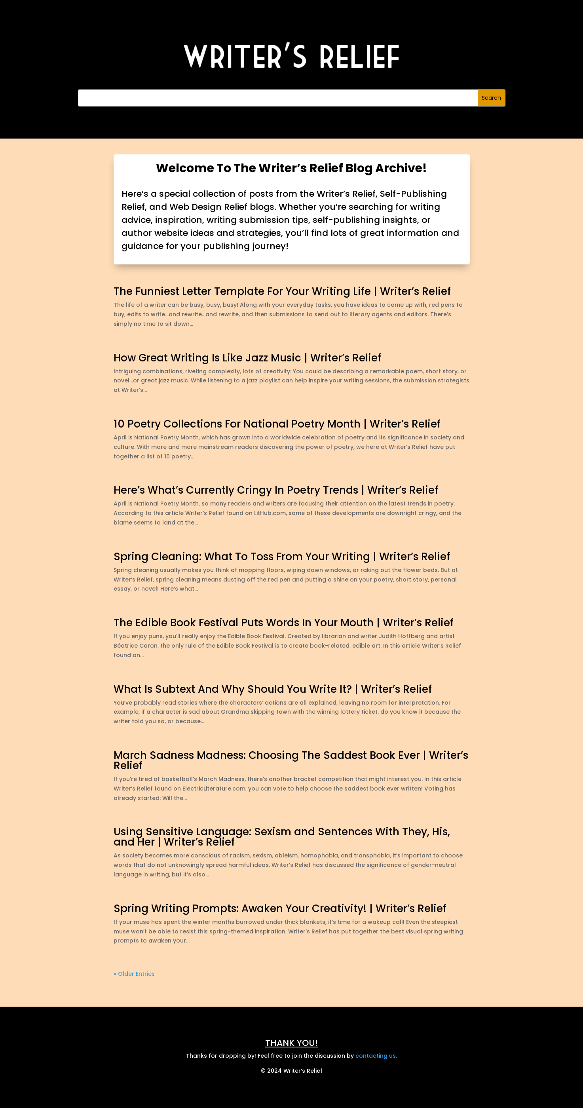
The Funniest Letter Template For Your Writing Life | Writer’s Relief (282, 291)
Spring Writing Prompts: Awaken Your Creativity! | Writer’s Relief (280, 908)
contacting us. (376, 1056)
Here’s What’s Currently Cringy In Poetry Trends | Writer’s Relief (276, 490)
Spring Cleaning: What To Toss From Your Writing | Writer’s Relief (282, 556)
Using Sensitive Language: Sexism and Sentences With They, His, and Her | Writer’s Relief (282, 837)
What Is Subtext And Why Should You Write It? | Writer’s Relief (273, 689)
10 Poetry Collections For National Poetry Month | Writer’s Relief (277, 424)
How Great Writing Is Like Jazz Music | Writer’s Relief (247, 358)
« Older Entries (134, 974)
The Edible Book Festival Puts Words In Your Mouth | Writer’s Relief (284, 623)
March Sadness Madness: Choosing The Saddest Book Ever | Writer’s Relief (291, 760)
